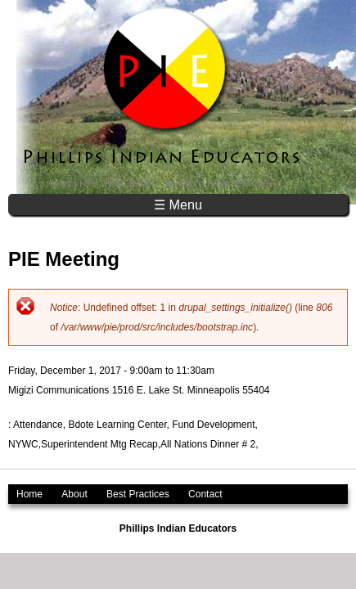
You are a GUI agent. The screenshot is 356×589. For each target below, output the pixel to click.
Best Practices (137, 494)
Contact (205, 494)
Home (29, 494)
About (74, 494)
